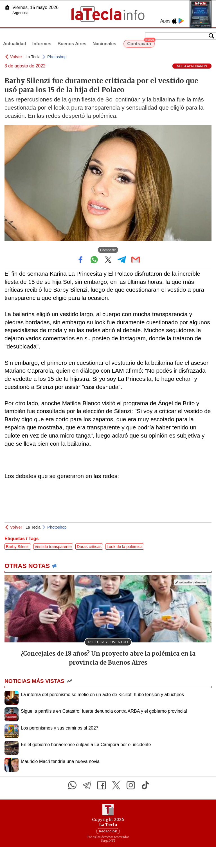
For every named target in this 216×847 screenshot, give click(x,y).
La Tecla (33, 57)
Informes (41, 43)
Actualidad (14, 43)
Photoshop (57, 57)
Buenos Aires (71, 43)
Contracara (140, 43)
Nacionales (104, 43)
